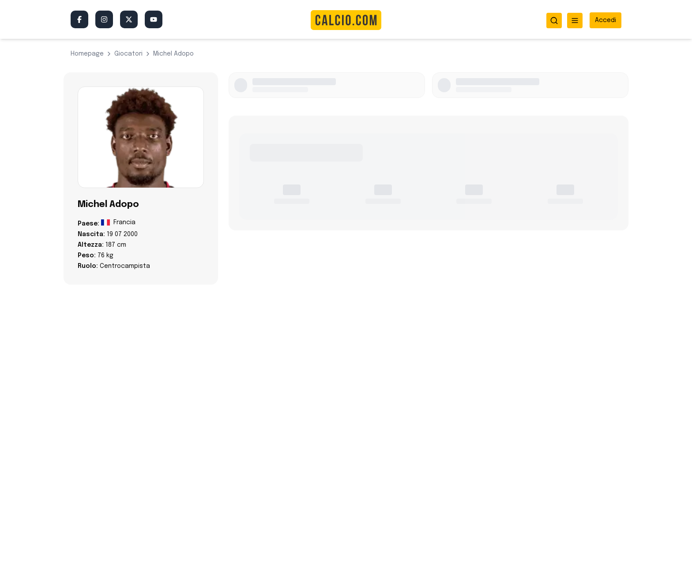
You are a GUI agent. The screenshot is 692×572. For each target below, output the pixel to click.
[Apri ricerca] (554, 20)
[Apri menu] (575, 20)
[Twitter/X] (129, 19)
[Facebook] (79, 19)
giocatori (128, 54)
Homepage (87, 54)
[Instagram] (104, 19)
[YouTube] (153, 19)
